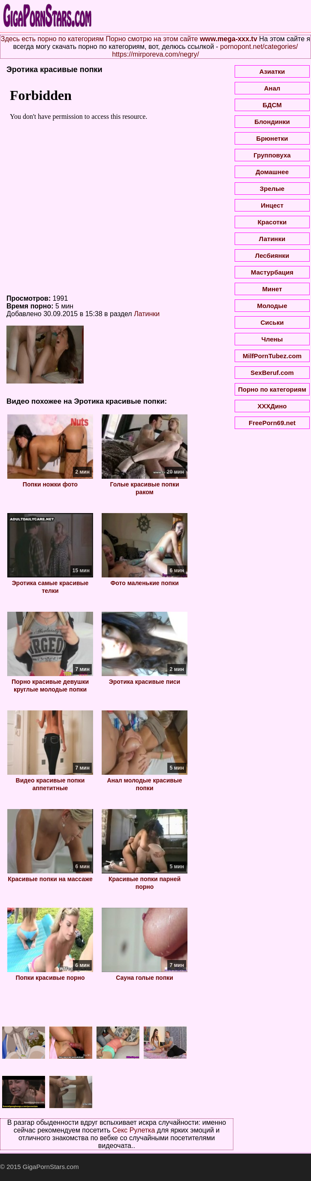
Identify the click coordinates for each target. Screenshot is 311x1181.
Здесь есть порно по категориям (52, 38)
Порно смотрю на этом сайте (152, 38)
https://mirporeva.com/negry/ (155, 54)
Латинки (147, 313)
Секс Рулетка (133, 1130)
